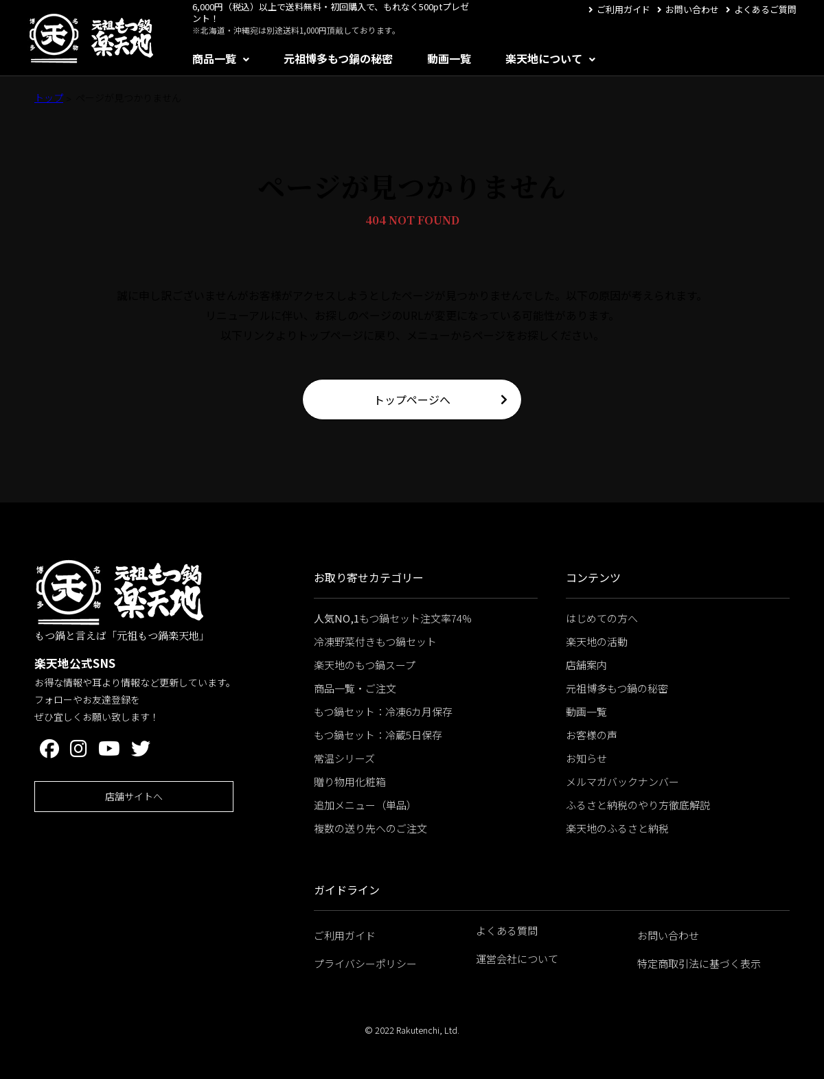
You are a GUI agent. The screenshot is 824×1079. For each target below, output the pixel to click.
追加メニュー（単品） (365, 805)
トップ (48, 97)
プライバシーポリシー (365, 963)
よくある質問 (507, 930)
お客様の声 (591, 735)
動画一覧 (449, 58)
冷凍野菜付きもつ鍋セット (375, 641)
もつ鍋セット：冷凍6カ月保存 (383, 711)
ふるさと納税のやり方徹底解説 (638, 805)
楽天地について (543, 58)
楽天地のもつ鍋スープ (364, 665)
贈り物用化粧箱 (350, 781)
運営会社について (517, 958)
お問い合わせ (692, 9)
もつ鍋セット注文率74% (393, 618)
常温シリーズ (344, 758)
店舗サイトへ (134, 796)
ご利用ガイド (623, 9)
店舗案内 (586, 665)
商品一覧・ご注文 (355, 688)
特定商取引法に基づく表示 (699, 963)
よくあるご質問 (765, 9)
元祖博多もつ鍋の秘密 (338, 58)
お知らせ (586, 758)
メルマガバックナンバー (622, 781)
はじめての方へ (602, 618)
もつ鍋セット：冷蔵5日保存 (378, 735)
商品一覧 (214, 58)
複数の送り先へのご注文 (370, 828)
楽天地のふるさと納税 (617, 828)
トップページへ (412, 399)
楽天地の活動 (597, 641)
